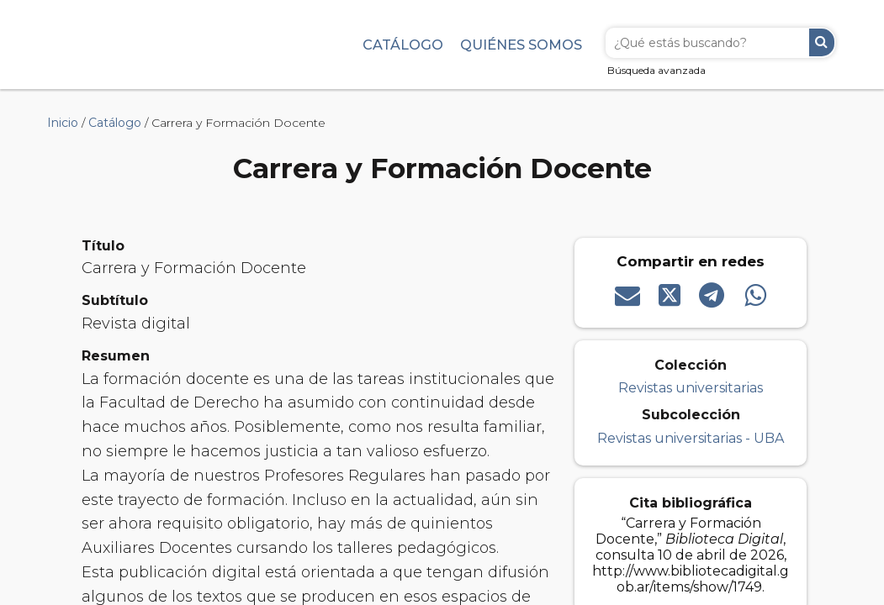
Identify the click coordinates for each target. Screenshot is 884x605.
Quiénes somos (521, 44)
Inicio (62, 122)
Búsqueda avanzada (656, 70)
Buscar (821, 42)
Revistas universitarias (690, 388)
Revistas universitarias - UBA (690, 438)
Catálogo (403, 44)
